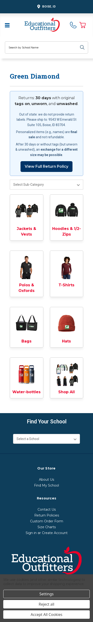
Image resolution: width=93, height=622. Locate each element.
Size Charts (47, 527)
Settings (46, 594)
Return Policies (46, 515)
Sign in (31, 533)
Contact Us (47, 509)
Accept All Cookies (46, 614)
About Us (46, 479)
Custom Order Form (46, 521)
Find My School (46, 485)
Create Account (55, 533)
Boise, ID (46, 6)
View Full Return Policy (46, 166)
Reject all (46, 604)
